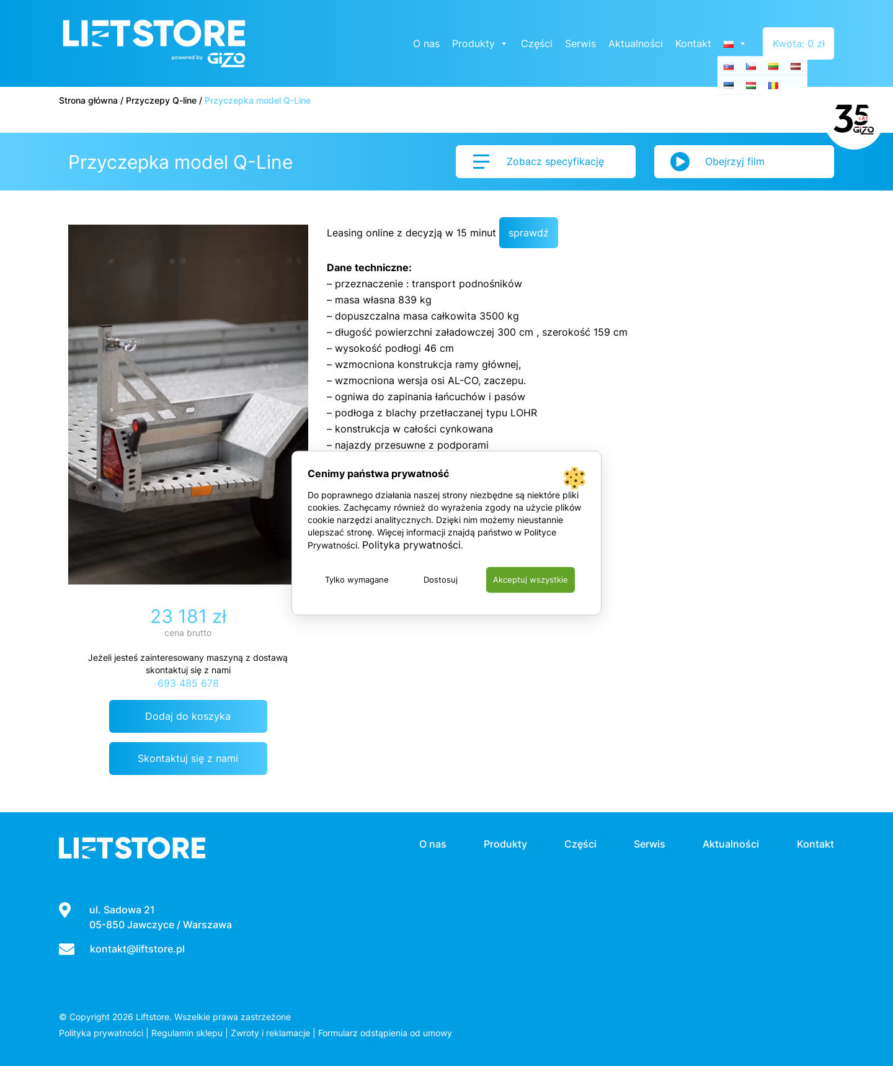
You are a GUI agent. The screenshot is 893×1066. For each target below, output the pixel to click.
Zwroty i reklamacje (270, 1033)
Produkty (481, 43)
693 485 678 (188, 683)
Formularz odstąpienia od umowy (385, 1033)
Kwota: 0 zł (799, 43)
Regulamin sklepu (187, 1033)
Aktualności (636, 43)
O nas (427, 43)
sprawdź (529, 232)
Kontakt (694, 43)
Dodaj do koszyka (188, 716)
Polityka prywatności (101, 1033)
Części (537, 43)
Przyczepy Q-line (161, 100)
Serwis (581, 43)
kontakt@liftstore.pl (137, 949)
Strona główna (88, 100)
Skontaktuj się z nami (188, 758)
